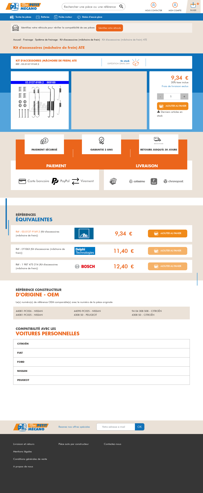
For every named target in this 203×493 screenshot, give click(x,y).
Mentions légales (22, 451)
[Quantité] (172, 97)
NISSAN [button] (22, 371)
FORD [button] (20, 362)
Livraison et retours (23, 444)
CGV (16, 484)
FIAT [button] (20, 353)
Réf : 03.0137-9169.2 (28, 231)
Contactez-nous (112, 444)
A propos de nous (23, 466)
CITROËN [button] (23, 344)
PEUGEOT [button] (23, 380)
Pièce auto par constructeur (74, 444)
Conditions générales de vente (30, 459)
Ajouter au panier (175, 106)
